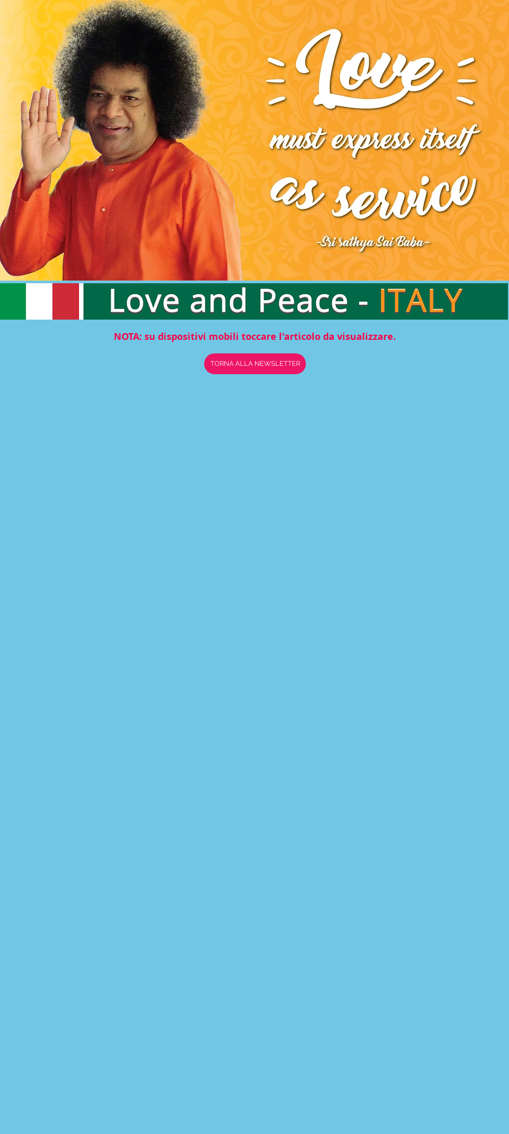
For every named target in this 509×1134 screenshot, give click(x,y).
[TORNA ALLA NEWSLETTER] (255, 363)
